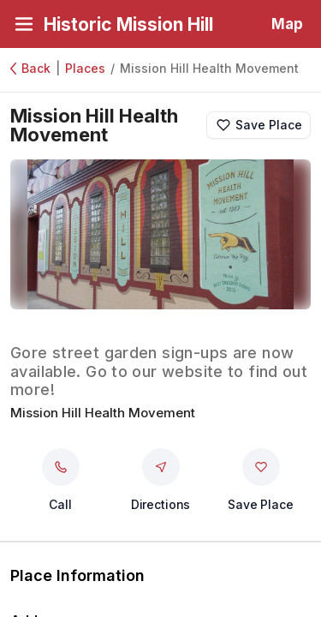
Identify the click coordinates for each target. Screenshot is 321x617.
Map (287, 24)
